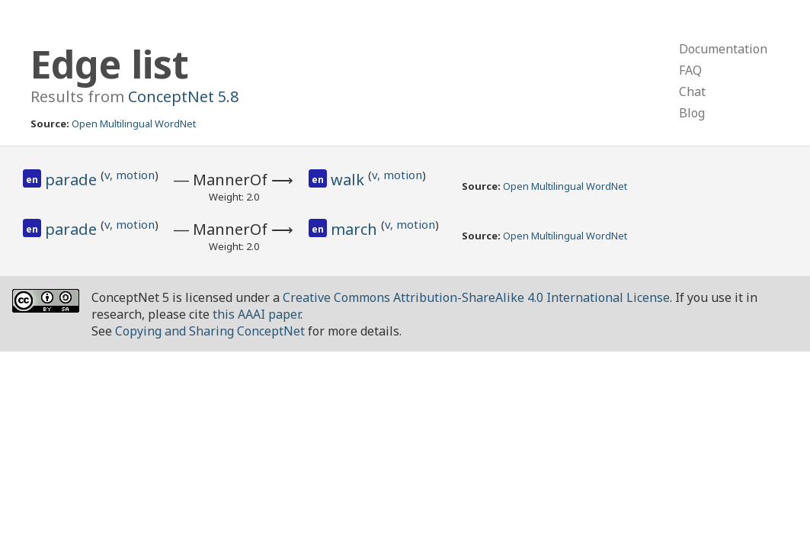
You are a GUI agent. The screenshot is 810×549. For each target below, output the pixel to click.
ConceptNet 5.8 (183, 96)
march (356, 229)
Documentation (723, 48)
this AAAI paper (256, 314)
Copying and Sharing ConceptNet (210, 331)
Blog (692, 112)
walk (349, 179)
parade (73, 179)
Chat (692, 91)
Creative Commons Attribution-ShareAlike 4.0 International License (476, 297)
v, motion (129, 174)
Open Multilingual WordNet (134, 123)
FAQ (690, 70)
